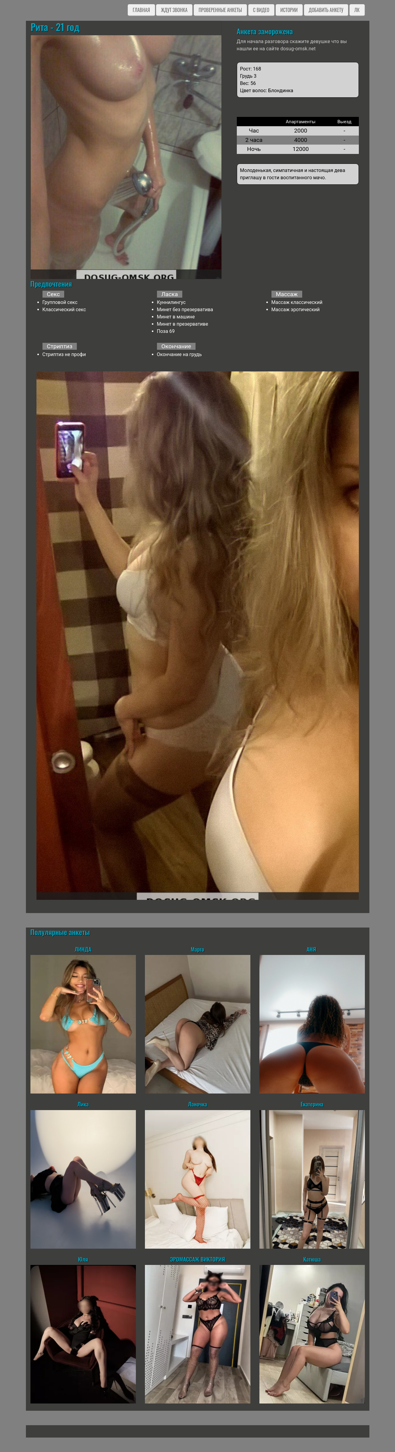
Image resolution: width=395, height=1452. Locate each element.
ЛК (356, 10)
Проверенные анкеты (220, 10)
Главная (141, 10)
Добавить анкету (326, 10)
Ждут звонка (174, 10)
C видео (261, 10)
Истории (289, 10)
